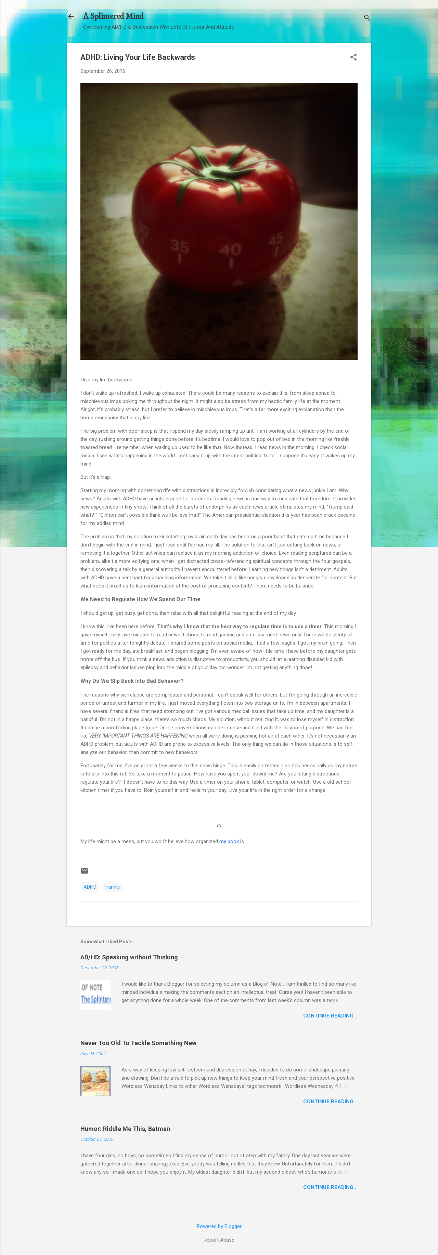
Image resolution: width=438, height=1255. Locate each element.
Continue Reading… (330, 1016)
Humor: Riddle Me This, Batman (125, 1128)
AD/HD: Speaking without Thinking (129, 957)
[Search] (367, 18)
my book (229, 841)
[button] (353, 58)
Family (112, 887)
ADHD (89, 887)
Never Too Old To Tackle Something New (138, 1043)
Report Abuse (219, 1240)
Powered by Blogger (219, 1226)
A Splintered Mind (113, 16)
